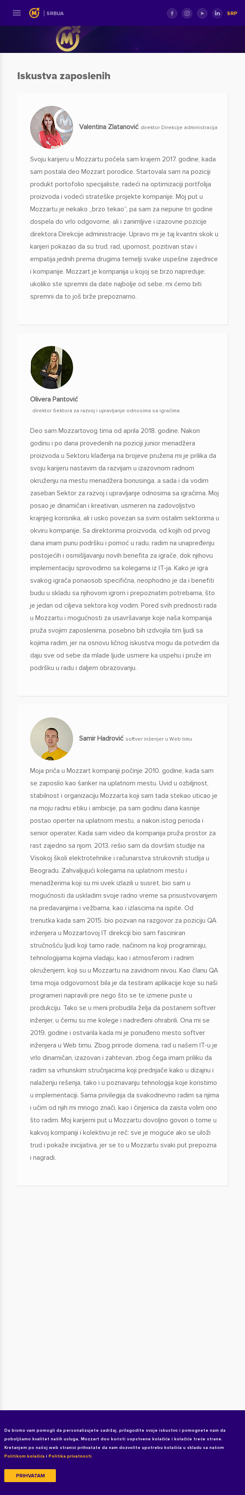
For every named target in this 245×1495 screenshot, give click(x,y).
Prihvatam (30, 1476)
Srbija (55, 13)
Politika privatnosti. (71, 1456)
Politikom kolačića (24, 1456)
